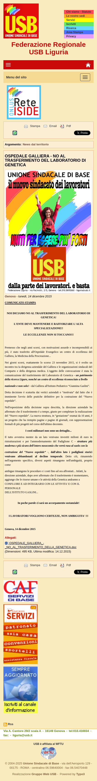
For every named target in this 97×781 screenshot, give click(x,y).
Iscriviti (71, 24)
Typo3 (80, 774)
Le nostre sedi (75, 15)
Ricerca (71, 28)
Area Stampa (74, 32)
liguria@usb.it (22, 735)
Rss (10, 724)
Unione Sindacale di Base (41, 763)
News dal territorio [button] (36, 144)
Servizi (70, 20)
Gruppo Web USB (43, 774)
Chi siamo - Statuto (78, 11)
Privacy (71, 36)
